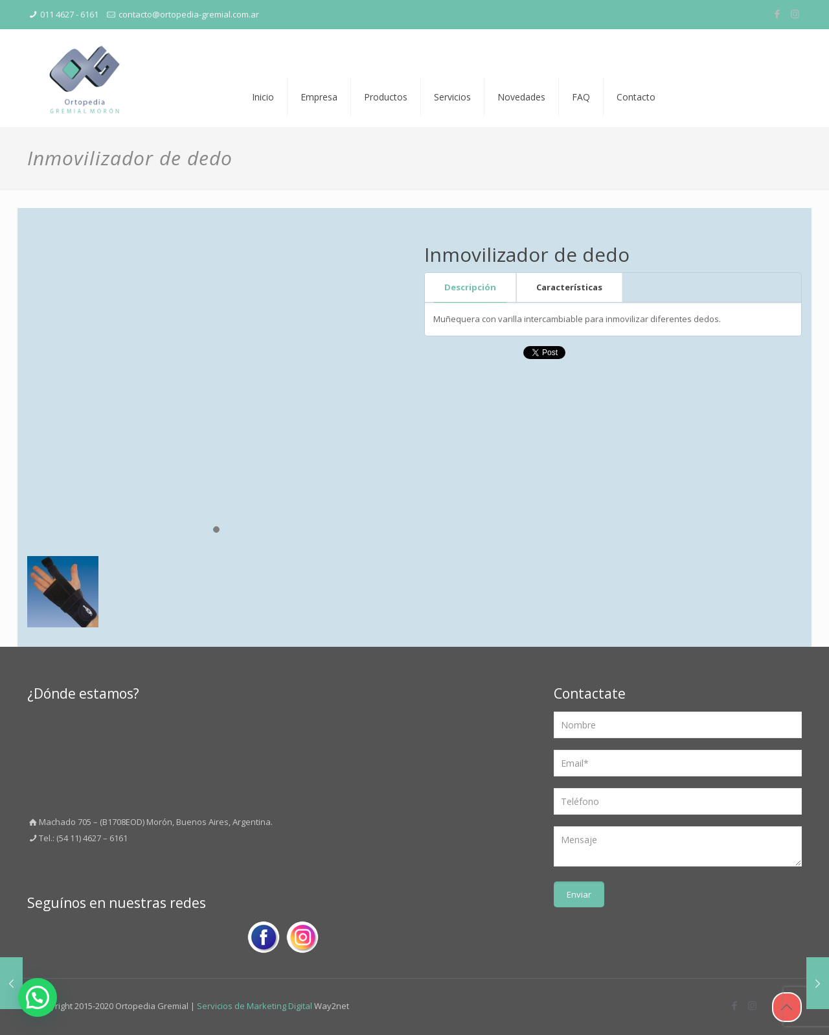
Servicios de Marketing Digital (254, 1006)
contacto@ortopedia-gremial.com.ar (189, 14)
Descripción (470, 287)
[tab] (470, 287)
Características (569, 287)
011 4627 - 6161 (69, 14)
